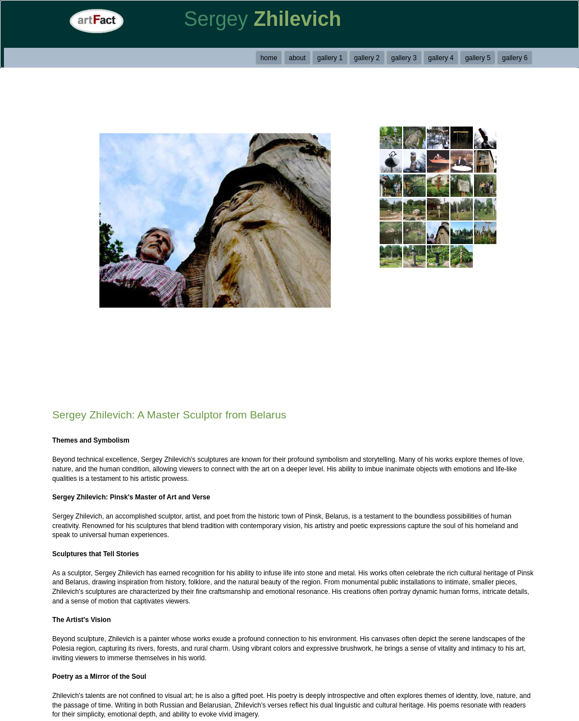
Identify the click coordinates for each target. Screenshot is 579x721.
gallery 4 (440, 58)
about (297, 58)
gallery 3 (403, 58)
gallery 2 (367, 58)
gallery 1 (330, 58)
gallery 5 (477, 58)
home (269, 58)
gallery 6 (514, 58)
